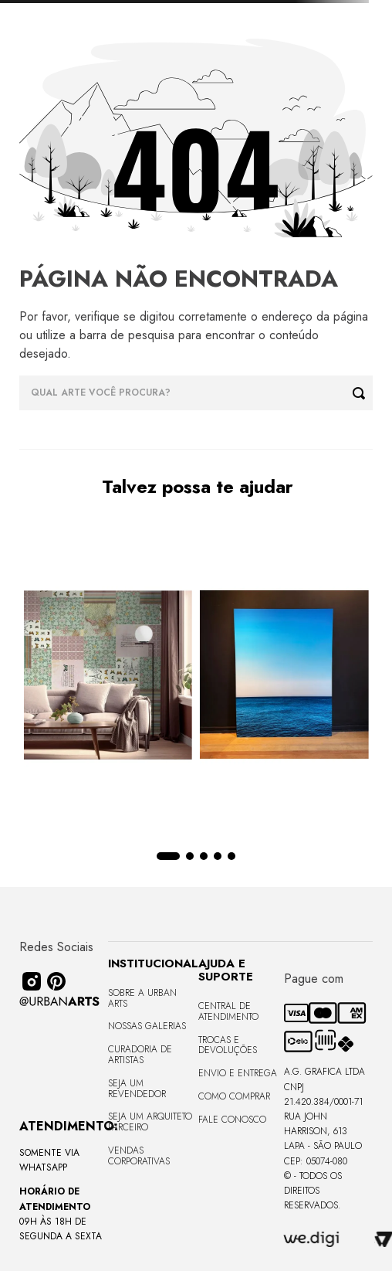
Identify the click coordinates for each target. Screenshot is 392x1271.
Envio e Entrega (237, 1073)
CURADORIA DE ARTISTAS (140, 1054)
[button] (168, 856)
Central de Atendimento (228, 1011)
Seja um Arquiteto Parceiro (150, 1122)
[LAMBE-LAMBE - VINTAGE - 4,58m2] (107, 676)
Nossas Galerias (147, 1026)
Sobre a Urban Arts (142, 998)
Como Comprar (234, 1096)
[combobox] (195, 393)
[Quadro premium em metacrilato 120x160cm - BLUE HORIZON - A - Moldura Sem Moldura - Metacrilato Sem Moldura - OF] (284, 676)
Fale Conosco (232, 1120)
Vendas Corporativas (139, 1156)
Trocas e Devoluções (227, 1045)
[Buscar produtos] (363, 393)
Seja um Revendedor (137, 1088)
